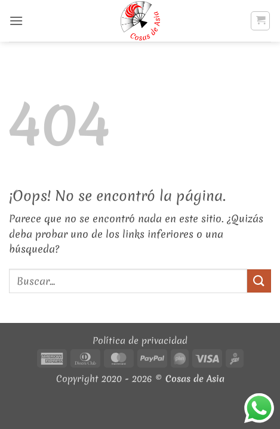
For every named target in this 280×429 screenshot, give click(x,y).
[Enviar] (259, 281)
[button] (16, 20)
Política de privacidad (140, 340)
